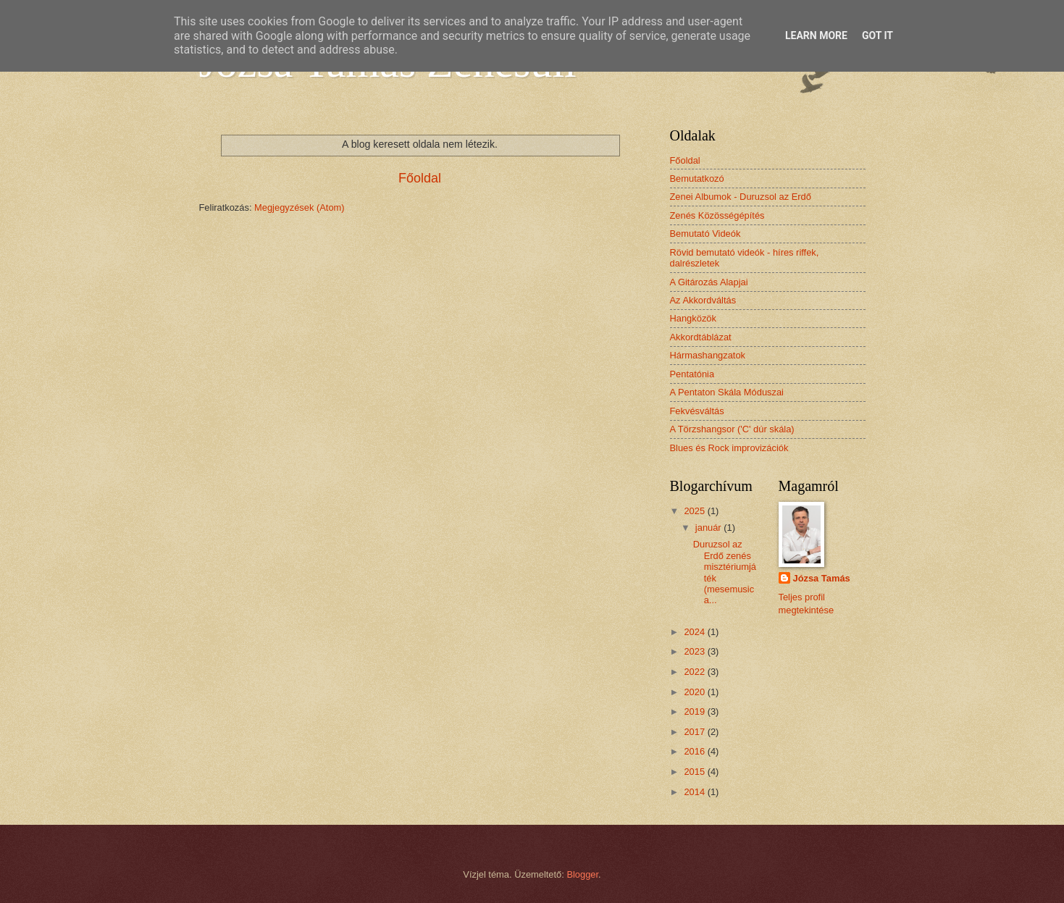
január (709, 527)
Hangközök (693, 318)
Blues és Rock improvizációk (729, 447)
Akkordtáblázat (701, 337)
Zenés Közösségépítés (717, 215)
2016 (695, 751)
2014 (695, 791)
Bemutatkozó (697, 178)
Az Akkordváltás (703, 300)
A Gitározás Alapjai (709, 282)
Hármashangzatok (707, 355)
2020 (695, 691)
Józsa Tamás (821, 578)
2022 (695, 671)
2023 (695, 651)
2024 (695, 631)
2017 (695, 731)
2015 (695, 771)
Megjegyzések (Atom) (299, 207)
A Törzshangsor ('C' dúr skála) (732, 429)
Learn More (816, 35)
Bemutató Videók (705, 233)
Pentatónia (692, 374)
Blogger (582, 874)
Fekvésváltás (697, 411)
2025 (695, 510)
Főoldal (419, 178)
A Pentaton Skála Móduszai (727, 392)
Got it (877, 35)
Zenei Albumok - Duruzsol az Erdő (740, 196)
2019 (695, 711)
